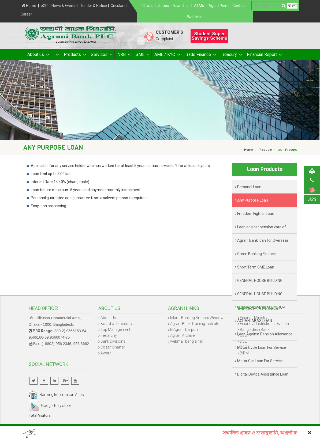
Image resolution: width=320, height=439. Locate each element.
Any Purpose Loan (251, 200)
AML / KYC (166, 54)
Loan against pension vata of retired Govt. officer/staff (260, 229)
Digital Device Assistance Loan (261, 374)
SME (142, 54)
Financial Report (264, 54)
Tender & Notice (93, 5)
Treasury (231, 54)
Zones (163, 5)
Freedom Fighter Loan (254, 213)
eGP (44, 5)
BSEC (244, 347)
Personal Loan (248, 187)
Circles (148, 5)
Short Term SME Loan (254, 267)
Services (101, 54)
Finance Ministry (253, 318)
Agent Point (219, 5)
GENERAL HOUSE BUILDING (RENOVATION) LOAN (258, 296)
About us (37, 54)
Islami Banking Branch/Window (197, 318)
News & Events (63, 5)
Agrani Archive (182, 335)
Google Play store (50, 405)
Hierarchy (109, 335)
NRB (123, 54)
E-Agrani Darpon (184, 329)
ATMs (199, 5)
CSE (243, 335)
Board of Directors (116, 323)
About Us (108, 318)
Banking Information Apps (56, 394)
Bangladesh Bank (254, 329)
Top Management (115, 329)
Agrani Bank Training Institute (194, 323)
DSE (243, 341)
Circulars (118, 5)
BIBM (244, 353)
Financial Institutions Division (264, 323)
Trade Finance (200, 54)
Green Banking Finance (255, 254)
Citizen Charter (113, 347)
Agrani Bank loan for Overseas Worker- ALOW (262, 242)
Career (26, 14)
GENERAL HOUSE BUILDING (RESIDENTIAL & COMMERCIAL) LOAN (261, 282)
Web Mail (194, 17)
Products (74, 54)
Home (29, 5)
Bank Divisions (113, 341)
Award (106, 353)
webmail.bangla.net (186, 341)
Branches (181, 5)
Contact (239, 5)
